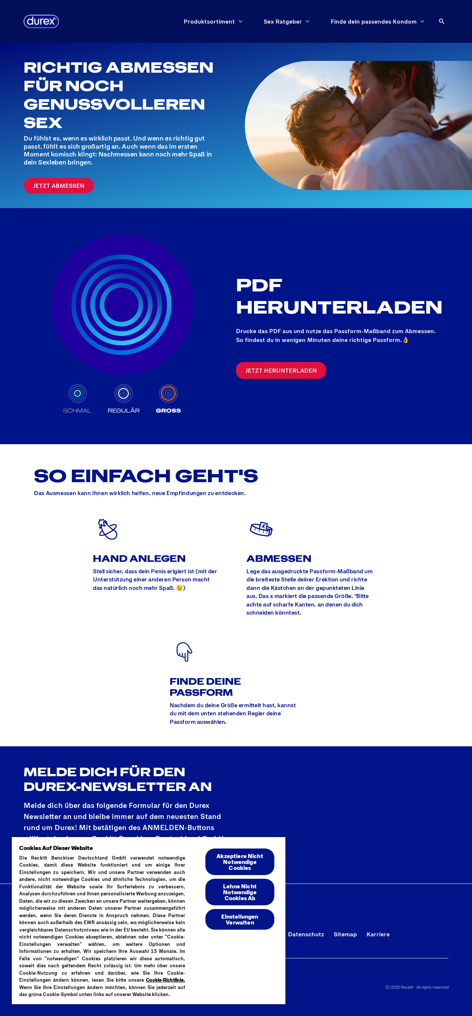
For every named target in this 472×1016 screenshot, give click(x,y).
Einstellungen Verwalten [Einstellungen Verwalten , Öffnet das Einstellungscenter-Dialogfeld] (239, 919)
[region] (148, 920)
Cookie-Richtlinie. (165, 980)
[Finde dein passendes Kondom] (374, 21)
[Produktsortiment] (209, 21)
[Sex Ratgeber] (283, 21)
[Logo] (41, 21)
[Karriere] (378, 934)
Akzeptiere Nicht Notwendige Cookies (239, 861)
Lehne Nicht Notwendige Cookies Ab (240, 891)
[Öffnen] (441, 21)
